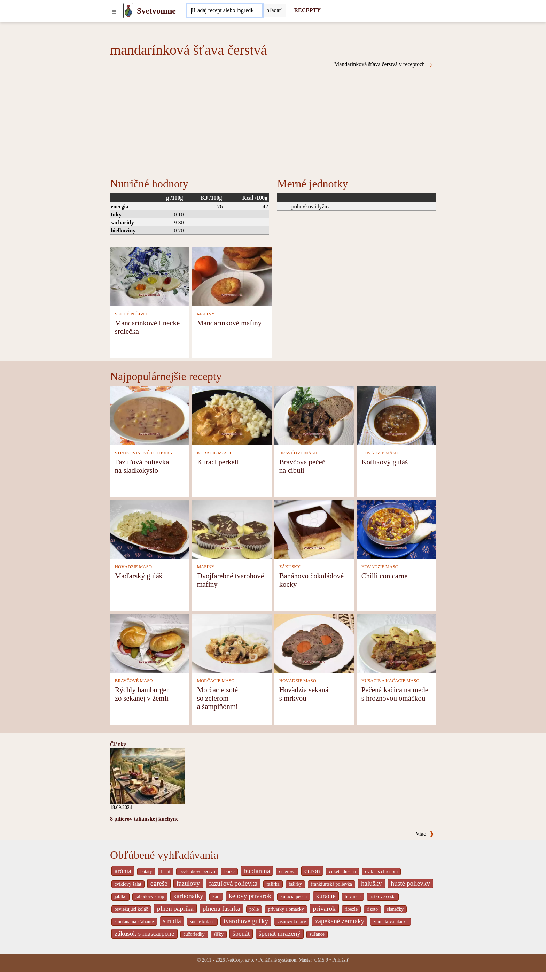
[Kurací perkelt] (232, 415)
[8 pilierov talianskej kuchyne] (147, 775)
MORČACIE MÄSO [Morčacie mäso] (216, 680)
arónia (123, 870)
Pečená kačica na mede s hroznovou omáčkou (394, 694)
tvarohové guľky (246, 921)
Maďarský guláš (138, 576)
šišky (219, 934)
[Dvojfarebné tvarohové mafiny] (232, 529)
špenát (241, 933)
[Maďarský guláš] (149, 529)
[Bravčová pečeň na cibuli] (314, 415)
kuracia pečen (293, 896)
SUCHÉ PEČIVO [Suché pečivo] (131, 313)
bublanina (257, 870)
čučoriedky (194, 934)
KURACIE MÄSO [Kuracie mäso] (214, 452)
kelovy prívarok (250, 896)
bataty (146, 871)
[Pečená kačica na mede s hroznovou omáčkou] (396, 643)
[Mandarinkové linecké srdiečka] (149, 276)
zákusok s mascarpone (144, 933)
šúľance (317, 934)
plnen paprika (175, 908)
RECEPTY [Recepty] (307, 10)
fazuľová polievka (233, 883)
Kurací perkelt (218, 462)
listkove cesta (383, 896)
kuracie (325, 896)
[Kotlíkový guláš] (396, 415)
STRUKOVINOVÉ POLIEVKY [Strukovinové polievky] (144, 452)
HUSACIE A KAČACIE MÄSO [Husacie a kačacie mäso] (390, 680)
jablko (120, 896)
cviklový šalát (128, 884)
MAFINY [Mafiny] (205, 313)
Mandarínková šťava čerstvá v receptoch (384, 64)
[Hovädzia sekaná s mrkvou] (314, 643)
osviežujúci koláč (131, 909)
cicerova (287, 871)
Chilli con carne (384, 576)
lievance (353, 896)
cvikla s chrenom (381, 871)
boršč (229, 871)
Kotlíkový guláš (384, 462)
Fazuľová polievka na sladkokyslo (142, 466)
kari (216, 896)
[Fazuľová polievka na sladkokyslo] (149, 415)
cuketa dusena (342, 871)
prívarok (324, 908)
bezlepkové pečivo (197, 871)
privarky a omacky (286, 909)
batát (166, 871)
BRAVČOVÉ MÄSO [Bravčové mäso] (298, 452)
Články (118, 744)
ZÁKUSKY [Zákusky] (290, 566)
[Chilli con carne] (396, 529)
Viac (425, 834)
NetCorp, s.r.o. (240, 960)
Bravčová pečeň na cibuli (302, 466)
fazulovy (188, 883)
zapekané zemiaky (339, 921)
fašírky (295, 884)
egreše (158, 883)
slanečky (395, 909)
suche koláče (202, 921)
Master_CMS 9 (313, 960)
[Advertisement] (273, 120)
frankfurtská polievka (331, 884)
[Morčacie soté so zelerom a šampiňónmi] (232, 643)
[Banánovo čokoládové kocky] (314, 529)
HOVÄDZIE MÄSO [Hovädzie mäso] (379, 452)
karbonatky (188, 896)
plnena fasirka (221, 908)
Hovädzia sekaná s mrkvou (303, 694)
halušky (371, 883)
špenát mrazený (280, 933)
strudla (172, 921)
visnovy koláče (291, 921)
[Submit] (274, 10)
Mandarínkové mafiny (229, 323)
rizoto (372, 909)
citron (312, 870)
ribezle (351, 909)
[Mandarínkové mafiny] (232, 276)
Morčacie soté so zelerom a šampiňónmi (217, 698)
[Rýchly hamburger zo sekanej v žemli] (149, 643)
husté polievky (410, 883)
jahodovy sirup (149, 896)
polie (254, 909)
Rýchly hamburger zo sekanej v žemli (142, 694)
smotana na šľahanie (134, 921)
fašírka (272, 884)
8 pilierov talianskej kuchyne (144, 819)
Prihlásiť (340, 960)
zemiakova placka (390, 921)
